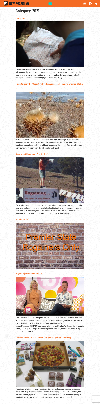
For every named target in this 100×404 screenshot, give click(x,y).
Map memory (21, 18)
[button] (50, 3)
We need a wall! (23, 219)
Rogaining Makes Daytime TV (29, 273)
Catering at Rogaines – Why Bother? (32, 154)
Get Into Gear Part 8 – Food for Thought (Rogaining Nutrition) (43, 337)
